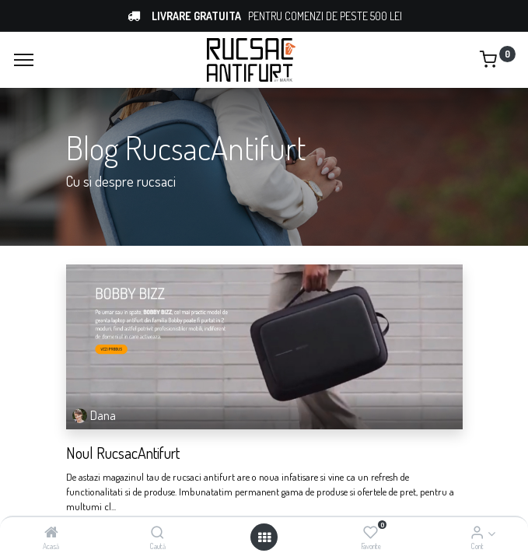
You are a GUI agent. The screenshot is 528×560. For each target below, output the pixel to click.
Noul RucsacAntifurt (123, 453)
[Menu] (23, 60)
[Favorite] (370, 533)
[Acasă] (51, 533)
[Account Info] (477, 533)
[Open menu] (264, 537)
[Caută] (157, 533)
